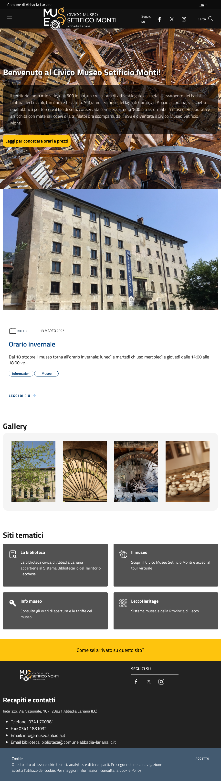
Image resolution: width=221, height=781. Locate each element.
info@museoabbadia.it (44, 735)
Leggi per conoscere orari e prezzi (36, 141)
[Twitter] (170, 18)
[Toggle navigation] (10, 18)
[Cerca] (211, 19)
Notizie (24, 330)
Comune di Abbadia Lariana (30, 5)
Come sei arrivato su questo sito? (110, 650)
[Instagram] (182, 18)
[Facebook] (157, 18)
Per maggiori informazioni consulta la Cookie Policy (99, 770)
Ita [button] (204, 5)
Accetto (202, 758)
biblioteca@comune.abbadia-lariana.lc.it (79, 742)
